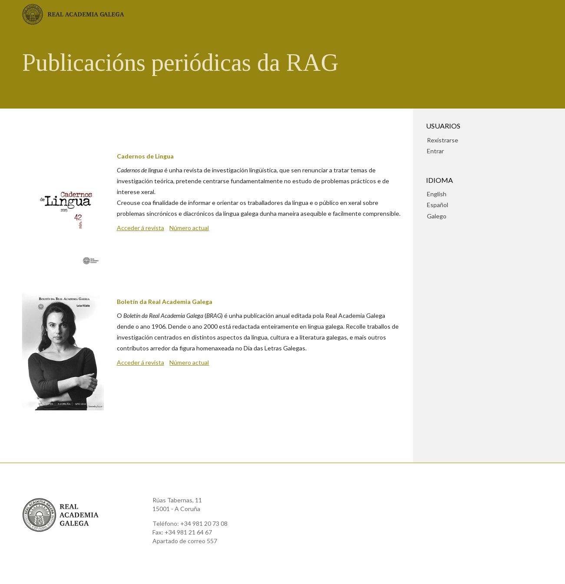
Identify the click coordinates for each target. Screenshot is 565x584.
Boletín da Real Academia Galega (164, 301)
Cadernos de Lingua (145, 156)
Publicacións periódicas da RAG (180, 62)
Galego (436, 216)
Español (437, 204)
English (436, 194)
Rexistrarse (442, 140)
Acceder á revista (140, 227)
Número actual (189, 227)
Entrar (435, 151)
